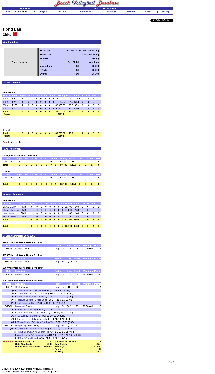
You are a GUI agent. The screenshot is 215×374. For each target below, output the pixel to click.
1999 (5, 102)
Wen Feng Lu (24, 335)
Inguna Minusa (25, 332)
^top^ (171, 362)
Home (7, 11)
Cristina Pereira (41, 322)
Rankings (111, 11)
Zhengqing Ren (40, 335)
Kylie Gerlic (22, 296)
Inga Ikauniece (41, 332)
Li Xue (20, 338)
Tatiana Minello (39, 319)
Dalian (13, 207)
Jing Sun (30, 303)
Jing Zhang (41, 312)
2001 (5, 108)
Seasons (62, 11)
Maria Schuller (24, 322)
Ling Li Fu (8, 161)
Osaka (13, 216)
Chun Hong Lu (32, 338)
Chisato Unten (25, 290)
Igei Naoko (39, 290)
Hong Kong (8, 213)
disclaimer (19, 371)
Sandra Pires (23, 319)
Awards (149, 11)
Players (43, 11)
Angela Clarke (37, 296)
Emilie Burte (41, 300)
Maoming (14, 210)
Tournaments (86, 11)
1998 (5, 98)
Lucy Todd (23, 293)
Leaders (131, 11)
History (165, 11)
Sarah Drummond (39, 293)
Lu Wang (21, 309)
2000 (5, 105)
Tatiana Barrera (25, 300)
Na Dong (32, 309)
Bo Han (21, 303)
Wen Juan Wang (26, 312)
